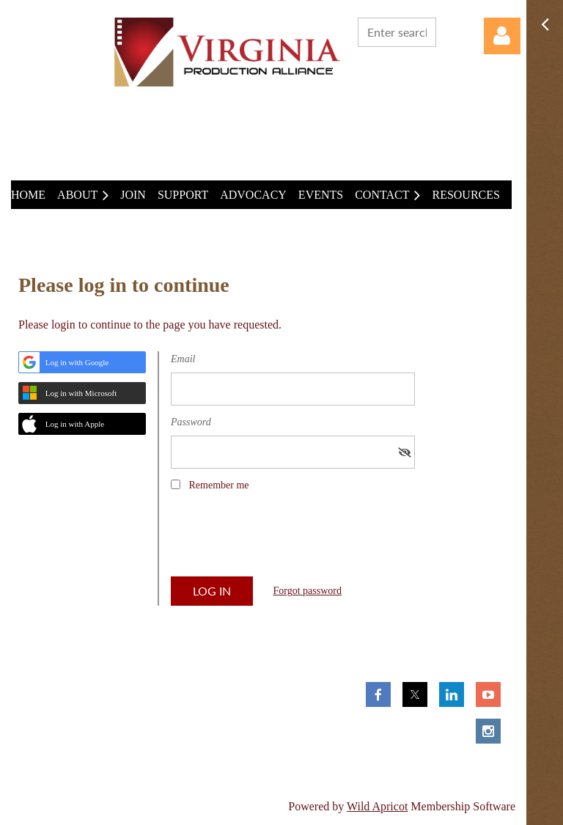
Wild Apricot (377, 806)
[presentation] (282, 539)
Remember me (219, 485)
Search (450, 31)
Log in (502, 36)
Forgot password (307, 590)
